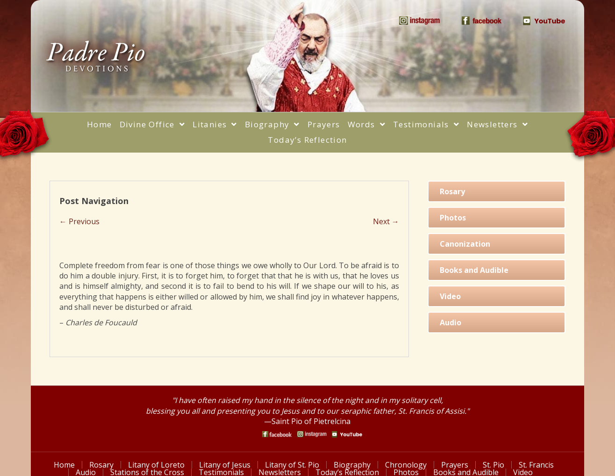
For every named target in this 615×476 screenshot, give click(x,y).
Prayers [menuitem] (454, 465)
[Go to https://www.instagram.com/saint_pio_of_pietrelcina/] (312, 434)
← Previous (79, 221)
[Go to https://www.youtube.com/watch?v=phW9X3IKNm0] (347, 434)
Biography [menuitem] (352, 465)
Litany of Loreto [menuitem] (156, 465)
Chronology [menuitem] (406, 465)
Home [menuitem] (64, 465)
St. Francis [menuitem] (536, 465)
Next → (386, 221)
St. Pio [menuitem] (493, 465)
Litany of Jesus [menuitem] (224, 465)
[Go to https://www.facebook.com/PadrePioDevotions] (277, 434)
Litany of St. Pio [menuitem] (292, 465)
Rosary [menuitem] (101, 465)
